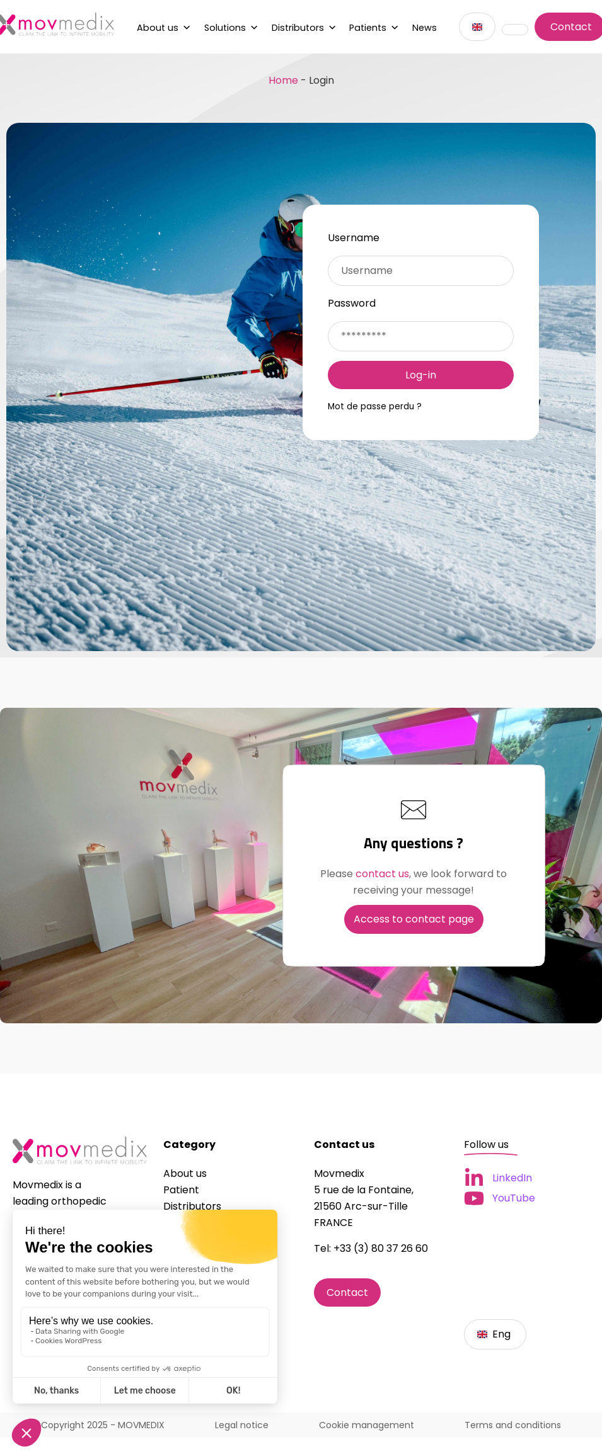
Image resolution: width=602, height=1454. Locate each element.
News (419, 27)
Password (352, 303)
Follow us (486, 1144)
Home (283, 80)
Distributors (303, 27)
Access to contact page (414, 919)
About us (168, 27)
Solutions (233, 27)
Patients (371, 27)
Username (353, 237)
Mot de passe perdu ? (375, 406)
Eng (501, 1334)
